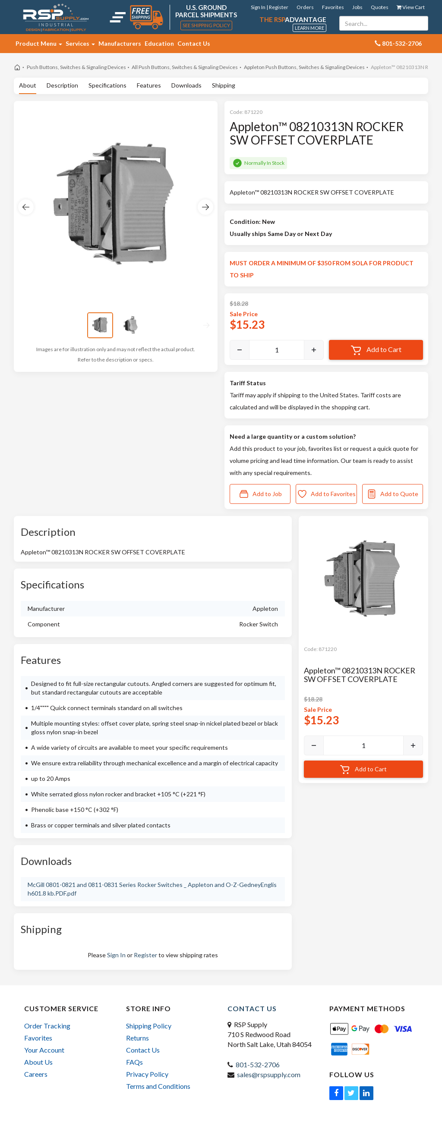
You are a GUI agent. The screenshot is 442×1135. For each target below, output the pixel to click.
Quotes (379, 7)
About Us (38, 1062)
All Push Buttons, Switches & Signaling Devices (185, 67)
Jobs (357, 7)
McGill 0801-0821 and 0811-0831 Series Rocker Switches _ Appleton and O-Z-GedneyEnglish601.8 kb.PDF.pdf (152, 889)
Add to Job (260, 494)
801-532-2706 (258, 1064)
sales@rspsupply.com (268, 1074)
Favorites (333, 7)
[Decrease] (239, 350)
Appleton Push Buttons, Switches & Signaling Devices (304, 67)
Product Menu (39, 43)
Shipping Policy (148, 1026)
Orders (305, 7)
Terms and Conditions (158, 1086)
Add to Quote (392, 494)
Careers (35, 1074)
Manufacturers (119, 43)
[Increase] (314, 350)
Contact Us (193, 43)
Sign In (116, 955)
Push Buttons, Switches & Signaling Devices (76, 67)
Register (145, 955)
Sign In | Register (269, 7)
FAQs (134, 1062)
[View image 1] (100, 325)
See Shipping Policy (206, 25)
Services (80, 43)
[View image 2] (131, 325)
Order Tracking (47, 1026)
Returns (137, 1038)
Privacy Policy (147, 1074)
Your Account (44, 1050)
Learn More (309, 28)
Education (159, 43)
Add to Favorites (326, 494)
